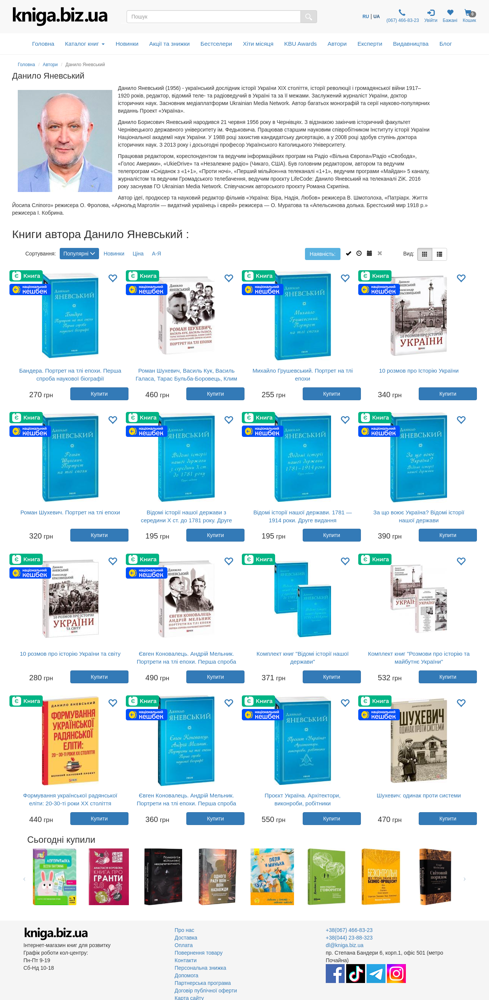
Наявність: (323, 254)
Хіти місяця (258, 43)
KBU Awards (300, 43)
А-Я (156, 254)
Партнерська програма (203, 983)
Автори (337, 43)
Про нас (184, 930)
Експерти (369, 43)
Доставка (186, 938)
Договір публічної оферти (206, 991)
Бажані (450, 16)
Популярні (79, 254)
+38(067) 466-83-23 (349, 930)
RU (365, 16)
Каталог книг (85, 43)
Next (464, 877)
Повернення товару (199, 953)
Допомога (186, 975)
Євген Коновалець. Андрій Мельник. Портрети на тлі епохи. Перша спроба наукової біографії (186, 661)
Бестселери (216, 43)
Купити (99, 394)
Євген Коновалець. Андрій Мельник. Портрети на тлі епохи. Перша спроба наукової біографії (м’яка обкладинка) (186, 803)
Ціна (138, 254)
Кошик (469, 16)
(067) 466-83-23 (402, 16)
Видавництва (411, 43)
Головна (43, 43)
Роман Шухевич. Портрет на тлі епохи (70, 512)
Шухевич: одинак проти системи (419, 795)
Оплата (184, 945)
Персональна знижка (200, 968)
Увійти (431, 16)
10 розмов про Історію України (419, 370)
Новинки (127, 43)
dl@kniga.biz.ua (345, 945)
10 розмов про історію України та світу (70, 653)
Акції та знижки (169, 43)
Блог (445, 43)
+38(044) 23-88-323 (349, 938)
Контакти (186, 960)
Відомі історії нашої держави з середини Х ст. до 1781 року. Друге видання (186, 520)
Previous (24, 877)
